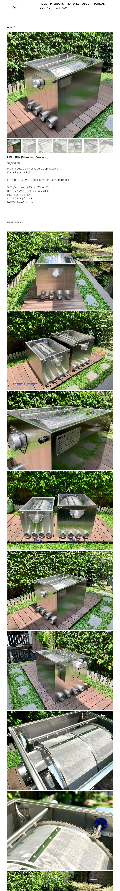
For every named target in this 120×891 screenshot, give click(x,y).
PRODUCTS (56, 3)
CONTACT (59, 7)
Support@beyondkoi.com (56, 875)
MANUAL (44, 7)
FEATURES (72, 3)
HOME (43, 3)
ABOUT (86, 3)
